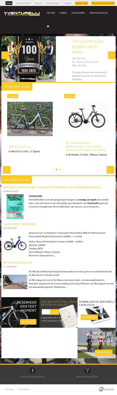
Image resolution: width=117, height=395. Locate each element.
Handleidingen (53, 3)
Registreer (104, 352)
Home (9, 3)
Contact (67, 3)
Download (89, 317)
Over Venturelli (23, 3)
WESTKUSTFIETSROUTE (17, 262)
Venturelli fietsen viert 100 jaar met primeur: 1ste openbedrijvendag (52, 187)
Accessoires (78, 12)
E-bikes (63, 12)
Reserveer (28, 321)
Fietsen (51, 12)
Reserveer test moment (103, 3)
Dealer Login (82, 3)
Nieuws (38, 3)
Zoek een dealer (99, 12)
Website (106, 389)
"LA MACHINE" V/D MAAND (19, 224)
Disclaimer (24, 389)
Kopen (11, 156)
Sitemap (9, 389)
